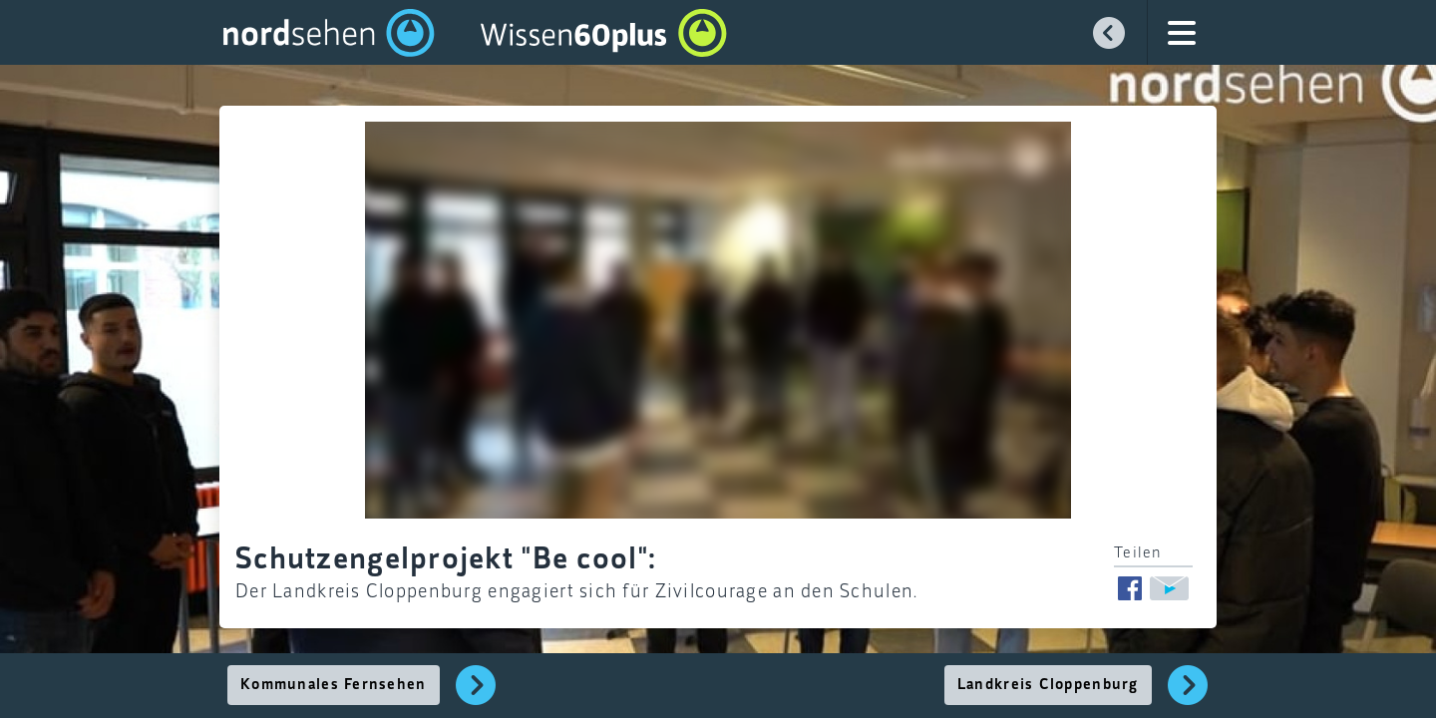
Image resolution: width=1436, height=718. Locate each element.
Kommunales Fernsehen (333, 685)
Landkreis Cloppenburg (1048, 685)
